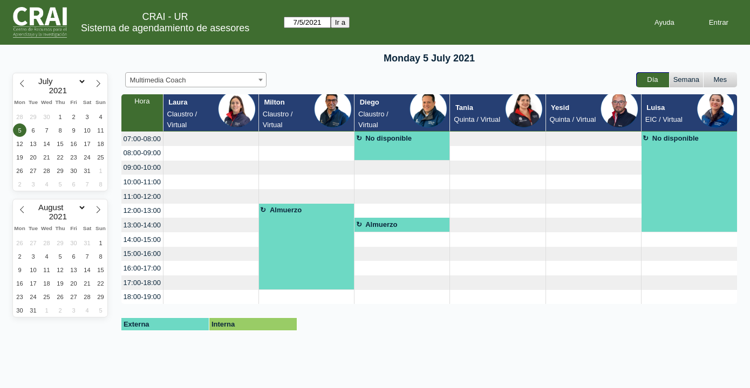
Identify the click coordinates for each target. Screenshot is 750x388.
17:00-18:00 (142, 283)
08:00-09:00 (142, 153)
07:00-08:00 (142, 139)
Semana (686, 79)
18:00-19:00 (142, 297)
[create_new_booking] (210, 138)
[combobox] (196, 79)
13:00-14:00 (142, 225)
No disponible (388, 138)
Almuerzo (286, 210)
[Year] (60, 90)
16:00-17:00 (142, 268)
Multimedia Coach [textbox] (158, 80)
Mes (720, 79)
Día (652, 79)
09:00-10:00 (142, 167)
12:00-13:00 (142, 210)
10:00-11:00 (142, 182)
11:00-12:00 (142, 196)
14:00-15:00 (142, 239)
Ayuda (664, 22)
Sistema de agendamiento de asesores (165, 28)
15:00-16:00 (142, 254)
